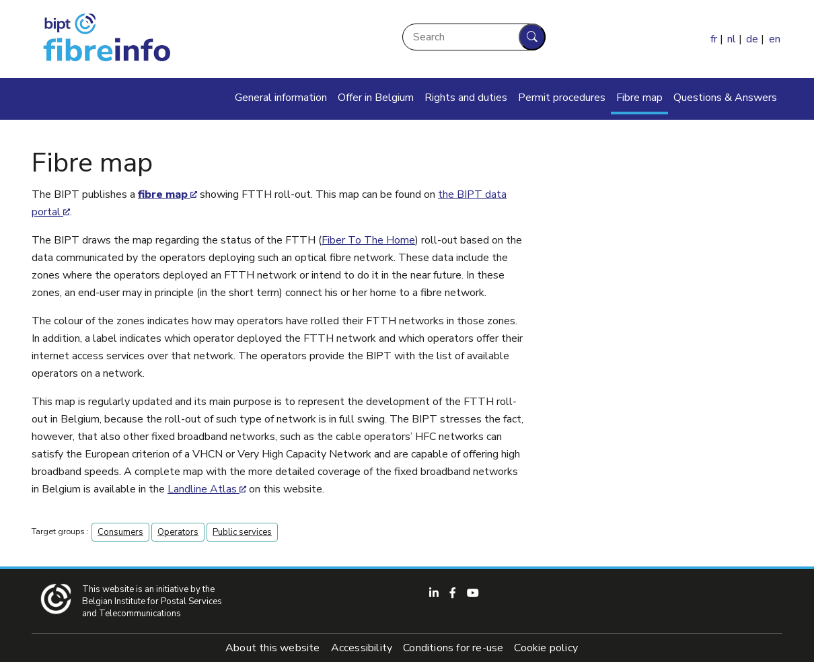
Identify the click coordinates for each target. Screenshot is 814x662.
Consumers (120, 532)
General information (281, 97)
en (774, 39)
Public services (242, 532)
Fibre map (639, 97)
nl (731, 39)
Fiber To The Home (368, 240)
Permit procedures (561, 97)
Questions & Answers (725, 97)
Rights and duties (465, 97)
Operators (177, 532)
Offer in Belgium (376, 97)
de (752, 39)
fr (713, 39)
